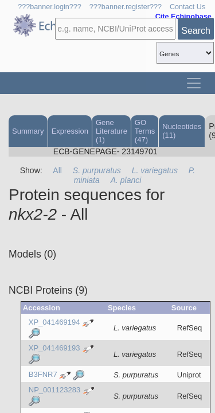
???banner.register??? (125, 7)
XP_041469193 (54, 348)
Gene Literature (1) (111, 131)
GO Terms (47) (145, 131)
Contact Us (187, 7)
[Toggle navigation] (193, 83)
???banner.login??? (49, 7)
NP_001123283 (54, 390)
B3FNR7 (43, 374)
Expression (70, 131)
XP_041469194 (54, 322)
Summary (28, 131)
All (57, 170)
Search (195, 31)
